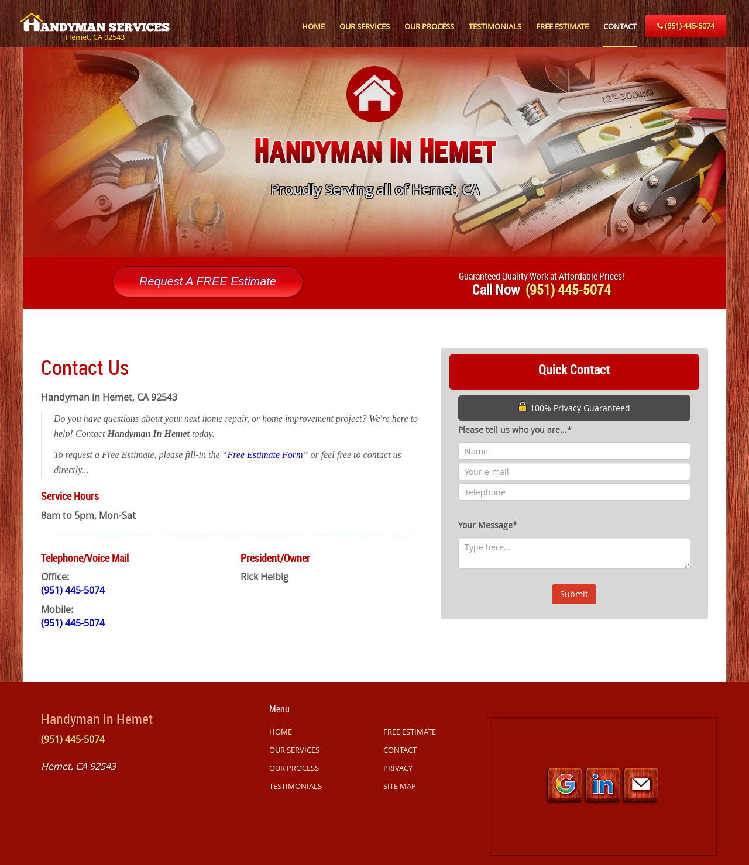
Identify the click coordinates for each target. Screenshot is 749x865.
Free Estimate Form (265, 455)
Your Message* (487, 524)
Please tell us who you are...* (515, 429)
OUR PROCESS (429, 26)
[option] (374, 152)
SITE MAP (399, 786)
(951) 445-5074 (685, 25)
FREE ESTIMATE (562, 26)
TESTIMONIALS (495, 26)
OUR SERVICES (364, 26)
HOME (313, 26)
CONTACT (620, 26)
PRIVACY (398, 768)
